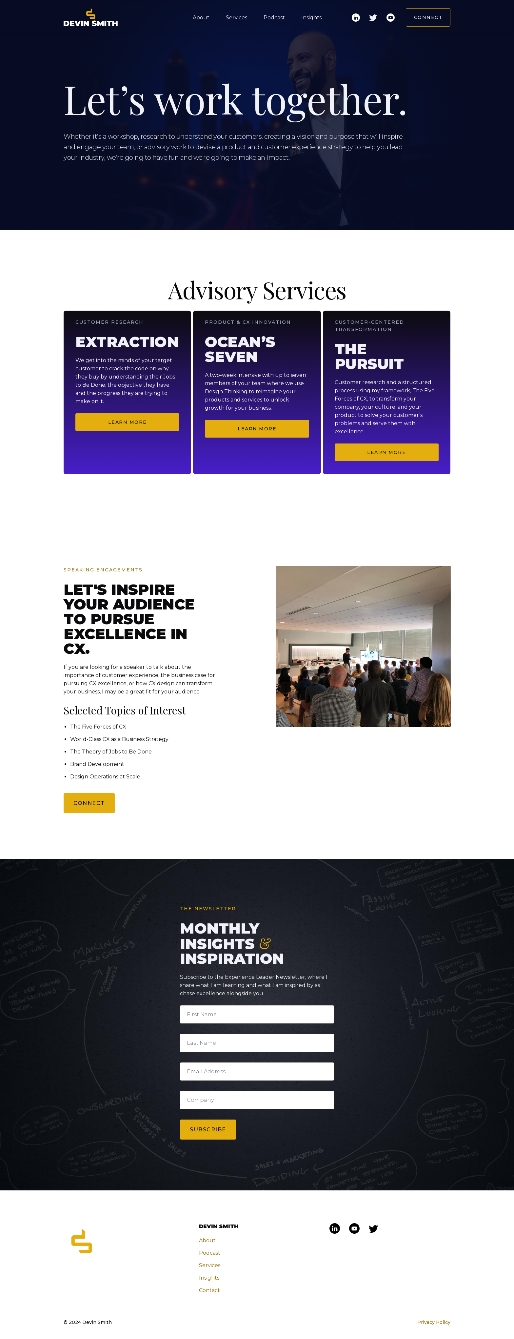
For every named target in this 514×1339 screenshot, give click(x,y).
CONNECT (89, 803)
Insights (311, 17)
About (201, 17)
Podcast (274, 17)
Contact (209, 1290)
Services (236, 17)
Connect (428, 17)
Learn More (127, 422)
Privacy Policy (433, 1322)
